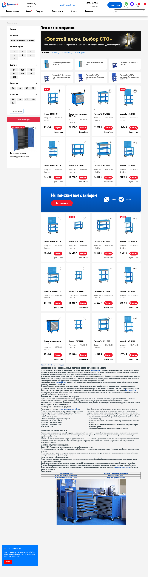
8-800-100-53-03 (91, 3)
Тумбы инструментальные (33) (94, 63)
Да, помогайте (62, 203)
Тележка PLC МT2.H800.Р (127, 166)
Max (132, 5)
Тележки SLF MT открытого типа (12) (128, 63)
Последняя (60, 365)
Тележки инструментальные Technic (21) (61, 63)
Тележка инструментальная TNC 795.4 (77, 115)
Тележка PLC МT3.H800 (76, 242)
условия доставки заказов (122, 467)
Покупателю (56, 11)
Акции (28, 11)
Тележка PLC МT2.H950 (76, 341)
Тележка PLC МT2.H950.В (102, 341)
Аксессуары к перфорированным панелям (115, 473)
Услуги (39, 11)
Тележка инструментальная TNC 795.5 (52, 342)
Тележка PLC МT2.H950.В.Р (128, 341)
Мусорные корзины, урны (115, 475)
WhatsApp (126, 5)
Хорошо (8, 562)
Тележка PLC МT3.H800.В (102, 242)
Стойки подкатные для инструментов (66, 475)
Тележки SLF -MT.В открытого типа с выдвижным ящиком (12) (61, 77)
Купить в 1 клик (58, 132)
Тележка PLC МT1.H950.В (102, 291)
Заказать (115, 5)
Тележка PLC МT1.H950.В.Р (128, 291)
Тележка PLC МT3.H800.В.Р (52, 291)
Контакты (89, 11)
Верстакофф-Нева (96, 370)
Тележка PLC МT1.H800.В (102, 114)
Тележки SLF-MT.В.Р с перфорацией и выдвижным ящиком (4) (129, 77)
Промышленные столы (66, 473)
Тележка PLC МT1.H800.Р (127, 114)
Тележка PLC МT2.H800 (76, 166)
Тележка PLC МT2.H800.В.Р (52, 242)
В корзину (58, 128)
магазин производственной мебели (69, 409)
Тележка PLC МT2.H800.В (102, 166)
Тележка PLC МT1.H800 (51, 114)
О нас (73, 11)
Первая (43, 365)
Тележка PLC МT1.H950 (76, 291)
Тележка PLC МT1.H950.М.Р (128, 242)
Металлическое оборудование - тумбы (66, 478)
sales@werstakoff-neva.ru (68, 5)
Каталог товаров (12, 11)
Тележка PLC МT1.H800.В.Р (52, 166)
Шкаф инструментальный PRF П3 (29, 157)
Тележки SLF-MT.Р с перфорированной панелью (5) (95, 77)
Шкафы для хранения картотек (116, 478)
